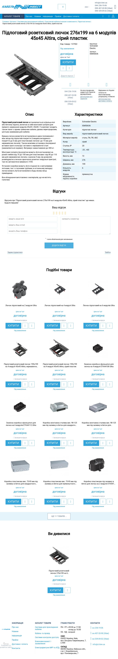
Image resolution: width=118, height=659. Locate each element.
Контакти (16, 648)
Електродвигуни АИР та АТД (47, 647)
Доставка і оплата (71, 16)
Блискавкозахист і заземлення (43, 642)
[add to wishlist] (63, 68)
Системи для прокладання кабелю (46, 628)
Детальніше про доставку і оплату (105, 100)
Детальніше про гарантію (86, 97)
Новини (37, 16)
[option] (29, 75)
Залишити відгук (20, 320)
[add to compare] (69, 68)
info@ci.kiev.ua (97, 644)
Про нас (28, 16)
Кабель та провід (42, 633)
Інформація (48, 16)
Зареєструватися (14, 252)
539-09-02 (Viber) (104, 11)
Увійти (108, 252)
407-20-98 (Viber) (104, 8)
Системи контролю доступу (47, 637)
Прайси (58, 16)
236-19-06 (101, 5)
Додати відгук (67, 76)
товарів (61, 516)
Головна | (5, 22)
